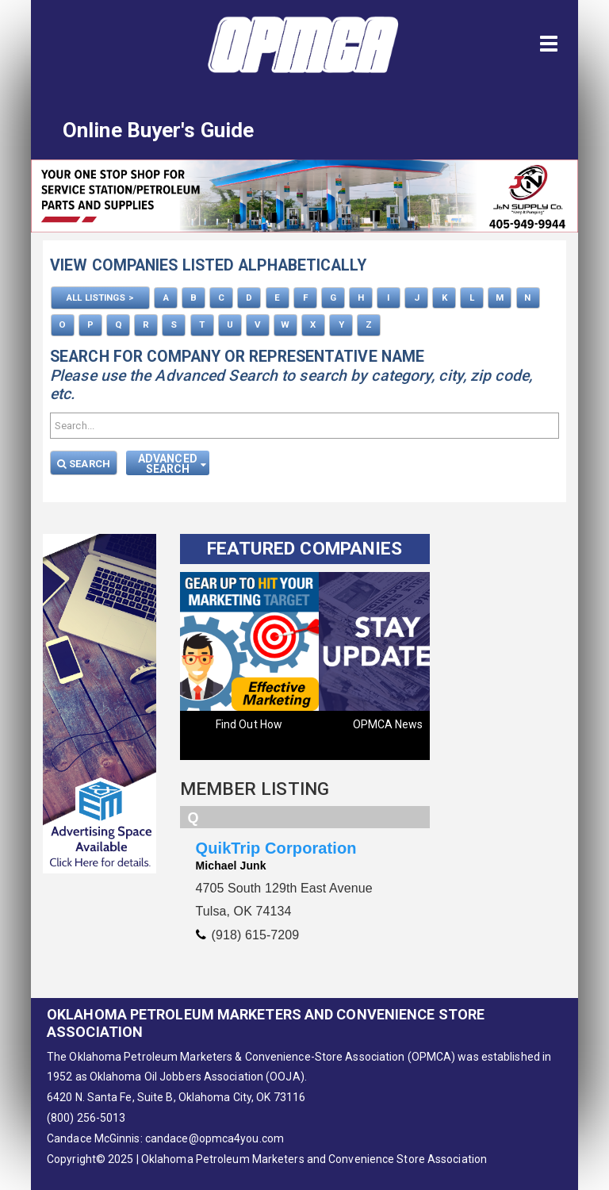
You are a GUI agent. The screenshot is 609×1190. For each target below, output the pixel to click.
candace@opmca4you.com (214, 1138)
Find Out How (249, 723)
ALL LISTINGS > (100, 297)
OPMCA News (388, 723)
